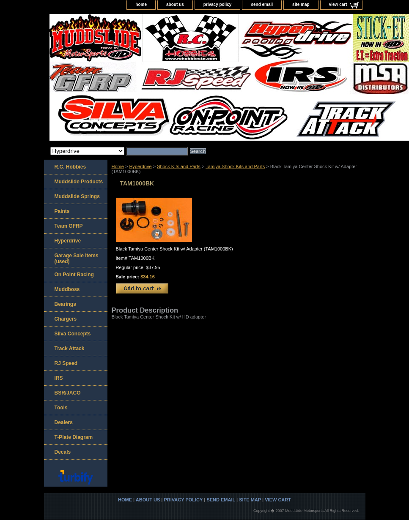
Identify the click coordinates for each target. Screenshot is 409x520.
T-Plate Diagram (74, 437)
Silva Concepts (73, 334)
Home (118, 166)
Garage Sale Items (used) (77, 258)
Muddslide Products (79, 182)
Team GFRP (69, 226)
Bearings (65, 304)
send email (262, 4)
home (141, 4)
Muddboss (67, 289)
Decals (63, 452)
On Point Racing (74, 275)
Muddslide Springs (77, 196)
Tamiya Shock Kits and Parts (235, 166)
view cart (338, 4)
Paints (62, 211)
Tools (61, 408)
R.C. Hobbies (70, 167)
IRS (59, 378)
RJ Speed (66, 363)
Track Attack (70, 348)
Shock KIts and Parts (178, 166)
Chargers (66, 319)
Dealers (64, 422)
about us (175, 4)
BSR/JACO (68, 393)
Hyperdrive (140, 166)
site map (301, 4)
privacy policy (217, 4)
